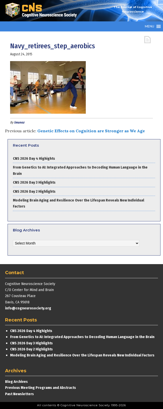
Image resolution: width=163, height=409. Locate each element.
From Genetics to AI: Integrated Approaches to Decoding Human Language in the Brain (82, 337)
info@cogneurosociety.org (28, 308)
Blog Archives (16, 381)
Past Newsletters (19, 394)
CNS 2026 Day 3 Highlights (34, 182)
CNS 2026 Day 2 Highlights (34, 191)
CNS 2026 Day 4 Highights (34, 158)
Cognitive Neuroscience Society (43, 11)
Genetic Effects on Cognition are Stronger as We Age (91, 130)
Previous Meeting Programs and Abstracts (40, 387)
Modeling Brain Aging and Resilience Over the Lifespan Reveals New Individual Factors (82, 355)
